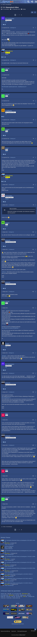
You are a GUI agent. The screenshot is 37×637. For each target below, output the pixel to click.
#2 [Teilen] (33, 60)
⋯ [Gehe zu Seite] (17, 14)
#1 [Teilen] (33, 27)
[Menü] (35, 1)
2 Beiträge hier (12, 119)
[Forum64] (15, 1)
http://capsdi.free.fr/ (6, 397)
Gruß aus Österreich (9, 546)
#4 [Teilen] (33, 100)
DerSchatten (3, 595)
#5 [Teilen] (33, 119)
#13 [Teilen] (33, 307)
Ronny (4, 272)
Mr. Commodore (5, 9)
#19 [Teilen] (33, 475)
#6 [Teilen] (33, 138)
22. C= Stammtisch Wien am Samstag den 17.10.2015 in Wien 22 (19, 583)
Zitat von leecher (13, 208)
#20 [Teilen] (33, 503)
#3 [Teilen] (33, 74)
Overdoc (8, 597)
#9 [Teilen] (33, 204)
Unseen (2, 597)
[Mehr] (35, 28)
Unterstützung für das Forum (18, 623)
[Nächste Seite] (21, 15)
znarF (12, 596)
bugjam (4, 355)
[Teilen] (32, 12)
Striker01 (2, 593)
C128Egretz (30, 596)
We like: (17, 603)
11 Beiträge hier (11, 204)
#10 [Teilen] (33, 232)
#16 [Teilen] (33, 392)
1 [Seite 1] (15, 14)
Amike (7, 596)
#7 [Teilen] (33, 157)
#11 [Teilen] (33, 249)
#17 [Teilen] (33, 419)
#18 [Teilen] (33, 445)
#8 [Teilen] (33, 184)
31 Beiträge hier (11, 249)
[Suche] (28, 1)
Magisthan (22, 595)
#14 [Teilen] (33, 352)
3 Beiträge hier (12, 138)
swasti (28, 595)
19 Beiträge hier (13, 27)
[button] (35, 12)
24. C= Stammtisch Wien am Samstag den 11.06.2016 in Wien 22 (19, 574)
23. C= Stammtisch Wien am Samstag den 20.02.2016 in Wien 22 (19, 578)
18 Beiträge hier (13, 60)
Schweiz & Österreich (9, 548)
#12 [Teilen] (33, 291)
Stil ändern (33, 630)
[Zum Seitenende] (35, 629)
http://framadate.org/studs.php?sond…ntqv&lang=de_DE (14, 86)
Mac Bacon (18, 596)
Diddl (6, 547)
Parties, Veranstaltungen (9, 544)
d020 (16, 595)
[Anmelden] (31, 1)
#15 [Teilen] (33, 373)
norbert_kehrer (15, 597)
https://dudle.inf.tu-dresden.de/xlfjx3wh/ (10, 328)
